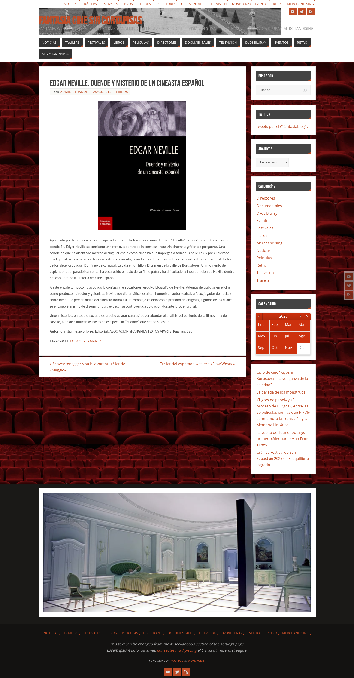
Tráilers (89, 4)
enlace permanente (88, 341)
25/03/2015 (102, 91)
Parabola (177, 661)
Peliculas (144, 4)
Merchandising (300, 4)
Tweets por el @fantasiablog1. (282, 126)
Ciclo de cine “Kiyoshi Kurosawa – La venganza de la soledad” (282, 378)
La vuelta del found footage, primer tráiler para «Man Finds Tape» (283, 438)
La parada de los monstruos (281, 392)
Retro (278, 4)
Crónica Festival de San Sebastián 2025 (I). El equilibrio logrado (283, 458)
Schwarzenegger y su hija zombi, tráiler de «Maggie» (87, 367)
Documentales (192, 4)
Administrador (74, 91)
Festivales (109, 4)
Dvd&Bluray (240, 4)
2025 (283, 316)
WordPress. (196, 661)
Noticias (71, 4)
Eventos (262, 4)
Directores (166, 4)
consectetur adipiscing (177, 650)
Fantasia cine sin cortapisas (90, 20)
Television (218, 4)
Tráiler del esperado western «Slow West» (197, 363)
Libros (127, 4)
